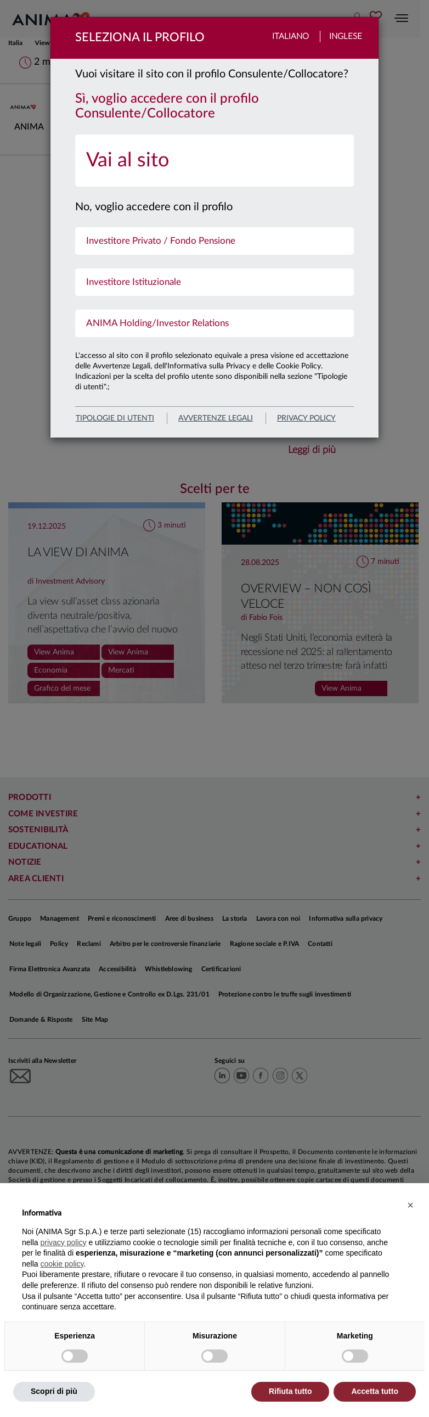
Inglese (345, 36)
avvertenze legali (215, 418)
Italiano (290, 36)
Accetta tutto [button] (374, 1391)
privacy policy (306, 418)
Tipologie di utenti (115, 418)
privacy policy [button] (63, 1242)
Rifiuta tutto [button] (290, 1391)
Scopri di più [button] (54, 1391)
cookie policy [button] (61, 1263)
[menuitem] (214, 161)
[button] (410, 1205)
